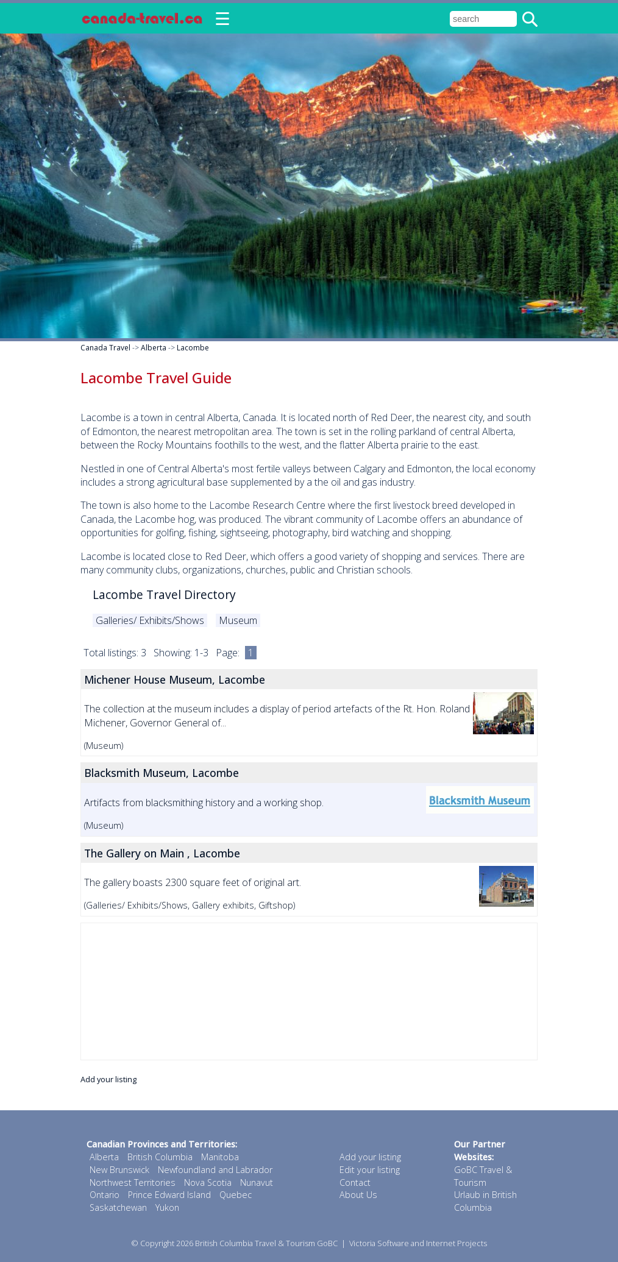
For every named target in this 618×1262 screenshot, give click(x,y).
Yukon (167, 1207)
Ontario (104, 1194)
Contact (355, 1182)
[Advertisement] (309, 991)
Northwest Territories (133, 1182)
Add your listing (108, 1079)
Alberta (153, 347)
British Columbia (160, 1157)
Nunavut (256, 1182)
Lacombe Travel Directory (164, 594)
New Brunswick (119, 1169)
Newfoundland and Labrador (215, 1169)
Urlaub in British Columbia (485, 1201)
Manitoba (220, 1157)
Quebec (235, 1194)
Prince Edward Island (169, 1194)
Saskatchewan (118, 1207)
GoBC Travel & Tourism (483, 1176)
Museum (238, 620)
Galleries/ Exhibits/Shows (150, 620)
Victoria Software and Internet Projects (418, 1243)
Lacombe (193, 347)
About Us (358, 1194)
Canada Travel (105, 347)
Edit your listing (369, 1169)
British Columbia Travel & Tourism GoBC (266, 1243)
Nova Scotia (208, 1182)
